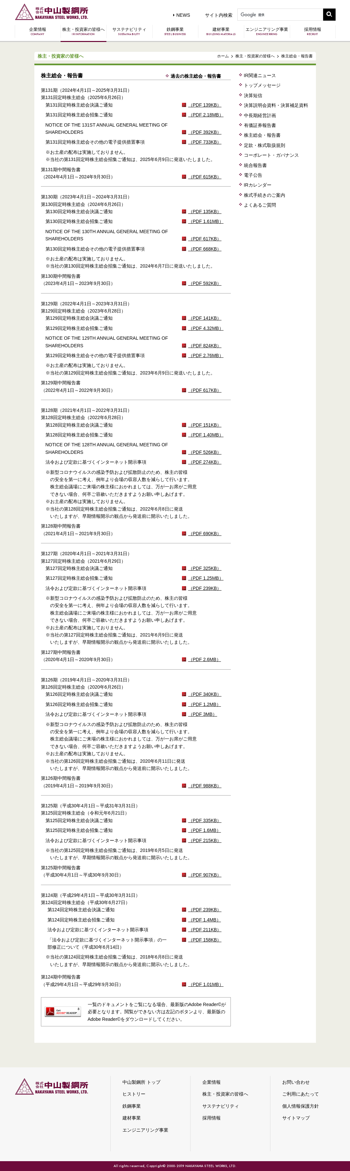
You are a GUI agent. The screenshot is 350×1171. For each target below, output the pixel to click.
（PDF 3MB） (202, 714)
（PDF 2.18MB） (206, 114)
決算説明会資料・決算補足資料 (276, 105)
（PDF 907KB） (205, 875)
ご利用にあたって (300, 1094)
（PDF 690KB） (205, 533)
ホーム (223, 56)
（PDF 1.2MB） (204, 704)
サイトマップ (296, 1118)
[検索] (280, 15)
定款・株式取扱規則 (264, 145)
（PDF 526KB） (205, 452)
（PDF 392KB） (205, 132)
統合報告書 (255, 165)
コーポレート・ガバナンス (271, 155)
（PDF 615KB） (205, 176)
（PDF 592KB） (205, 283)
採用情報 (312, 31)
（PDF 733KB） (205, 142)
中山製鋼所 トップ (141, 1082)
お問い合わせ (296, 1082)
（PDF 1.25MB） (206, 578)
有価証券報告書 (260, 125)
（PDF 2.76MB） (206, 355)
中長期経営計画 (260, 115)
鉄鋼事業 (175, 31)
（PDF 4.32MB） (206, 328)
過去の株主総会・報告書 (196, 76)
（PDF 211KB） (205, 929)
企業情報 (37, 31)
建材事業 (221, 31)
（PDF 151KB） (205, 425)
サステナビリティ (129, 31)
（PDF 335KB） (205, 820)
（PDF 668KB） (205, 249)
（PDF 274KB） (205, 462)
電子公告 (253, 175)
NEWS (183, 15)
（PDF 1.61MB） (206, 221)
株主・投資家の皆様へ (83, 31)
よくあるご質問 (260, 205)
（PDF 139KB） (205, 105)
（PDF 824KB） (205, 345)
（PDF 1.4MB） (204, 919)
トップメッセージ (262, 85)
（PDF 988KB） (205, 785)
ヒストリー (133, 1094)
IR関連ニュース (260, 75)
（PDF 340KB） (205, 694)
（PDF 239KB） (205, 588)
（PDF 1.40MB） (206, 434)
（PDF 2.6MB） (204, 659)
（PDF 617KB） (205, 238)
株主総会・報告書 (262, 135)
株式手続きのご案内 (264, 195)
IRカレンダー (257, 185)
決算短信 (253, 95)
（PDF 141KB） (205, 318)
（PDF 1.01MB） (206, 984)
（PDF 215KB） (205, 840)
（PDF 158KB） (205, 939)
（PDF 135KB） (205, 211)
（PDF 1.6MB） (204, 830)
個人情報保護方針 (300, 1106)
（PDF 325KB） (205, 568)
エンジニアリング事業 (267, 31)
